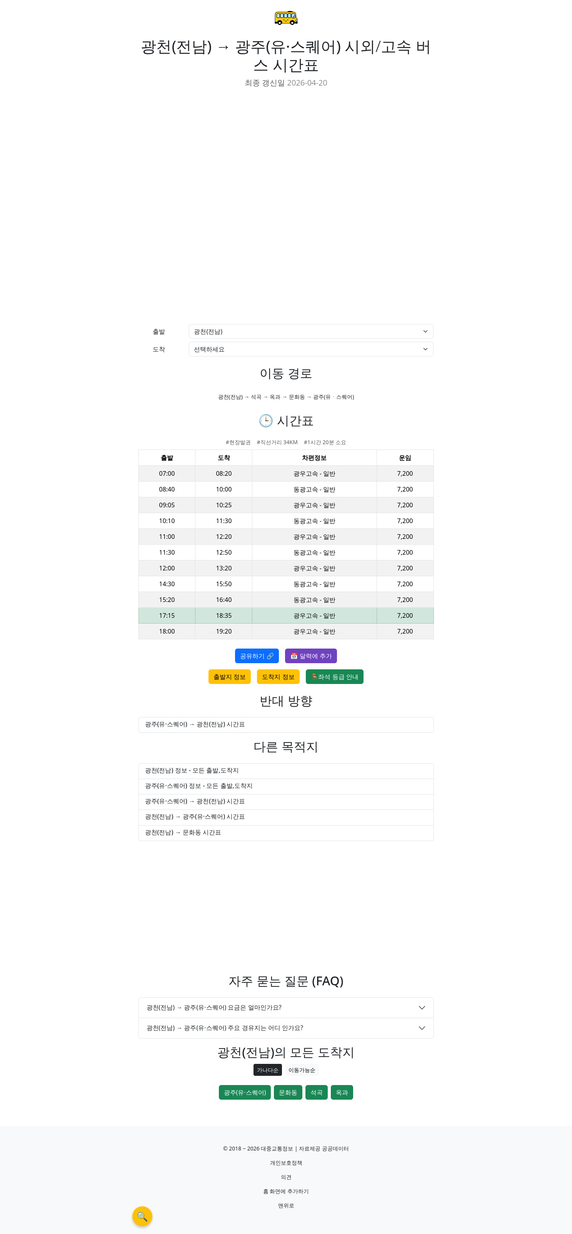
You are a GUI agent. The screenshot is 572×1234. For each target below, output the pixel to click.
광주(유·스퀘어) (245, 1092)
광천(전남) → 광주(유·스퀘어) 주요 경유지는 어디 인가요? (225, 1027)
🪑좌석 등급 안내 (335, 676)
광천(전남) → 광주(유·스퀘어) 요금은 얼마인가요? (214, 1007)
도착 (159, 349)
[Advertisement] (209, 148)
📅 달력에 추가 (311, 656)
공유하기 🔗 (257, 656)
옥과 (342, 1092)
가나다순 (267, 1069)
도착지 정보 (278, 676)
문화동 (288, 1092)
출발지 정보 (229, 676)
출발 (159, 331)
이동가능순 (302, 1069)
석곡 (316, 1092)
